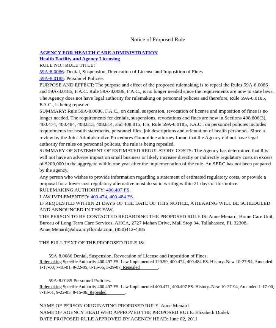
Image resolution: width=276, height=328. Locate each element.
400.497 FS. (118, 190)
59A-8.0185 (51, 78)
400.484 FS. (122, 196)
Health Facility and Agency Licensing (79, 58)
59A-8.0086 (51, 71)
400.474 (99, 196)
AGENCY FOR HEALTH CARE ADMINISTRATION (98, 52)
